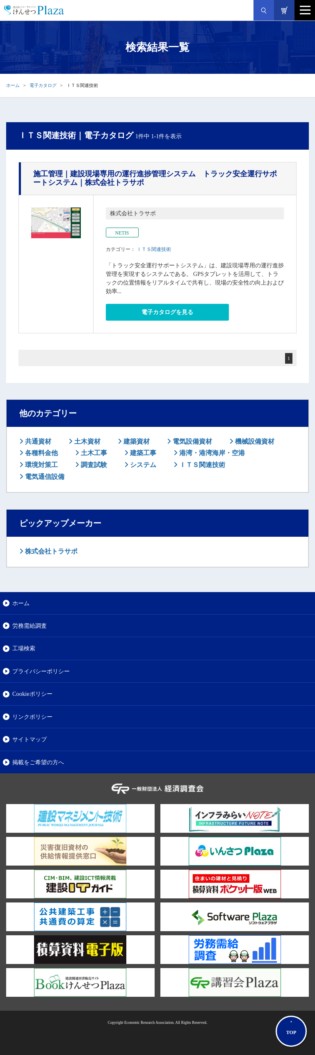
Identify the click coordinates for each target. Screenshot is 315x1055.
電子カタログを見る (167, 312)
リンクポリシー (32, 716)
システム (142, 464)
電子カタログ (43, 85)
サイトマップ (29, 739)
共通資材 (37, 441)
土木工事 (93, 452)
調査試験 (93, 464)
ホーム (13, 85)
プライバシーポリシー (41, 671)
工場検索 (23, 648)
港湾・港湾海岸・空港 (211, 452)
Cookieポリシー (32, 693)
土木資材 (86, 441)
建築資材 (136, 441)
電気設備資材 (191, 441)
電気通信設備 (43, 476)
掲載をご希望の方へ (38, 762)
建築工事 (142, 452)
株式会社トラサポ (50, 551)
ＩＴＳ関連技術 (154, 249)
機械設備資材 (253, 441)
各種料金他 (40, 452)
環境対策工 (40, 464)
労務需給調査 (29, 625)
